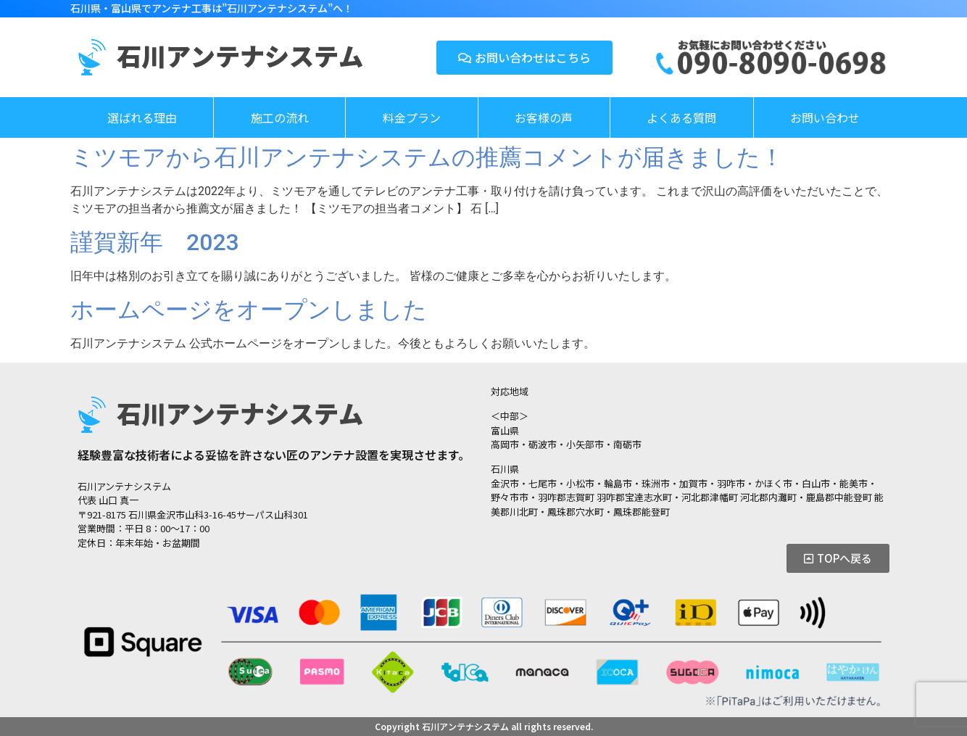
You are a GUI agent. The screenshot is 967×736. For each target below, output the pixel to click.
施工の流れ (280, 117)
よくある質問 (681, 117)
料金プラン (412, 117)
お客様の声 (544, 117)
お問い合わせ (825, 117)
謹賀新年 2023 (166, 242)
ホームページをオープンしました (248, 309)
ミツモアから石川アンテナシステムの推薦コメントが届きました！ (427, 157)
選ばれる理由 (142, 117)
